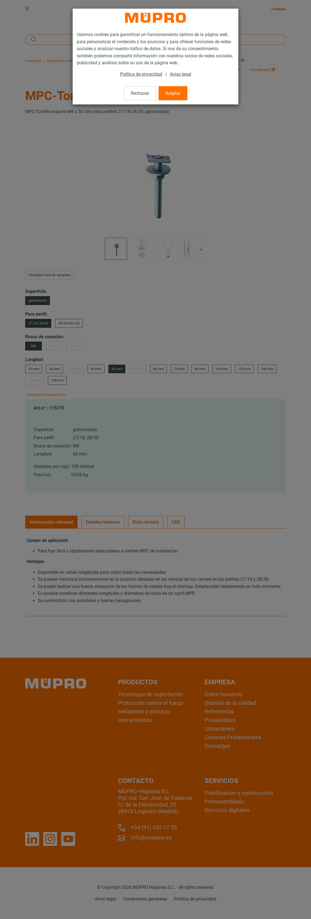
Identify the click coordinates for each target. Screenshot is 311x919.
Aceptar (172, 93)
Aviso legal (180, 74)
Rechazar (140, 93)
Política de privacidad (141, 74)
